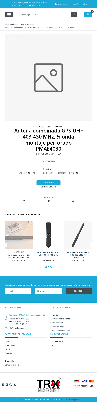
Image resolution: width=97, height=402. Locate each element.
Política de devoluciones (60, 330)
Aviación (8, 353)
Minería (8, 357)
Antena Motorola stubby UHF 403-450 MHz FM (48, 253)
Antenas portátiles (27, 24)
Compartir (48, 197)
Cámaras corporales (13, 365)
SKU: (43, 161)
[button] (80, 4)
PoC (52, 345)
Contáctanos (48, 183)
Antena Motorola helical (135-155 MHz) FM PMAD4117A (78, 254)
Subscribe (78, 291)
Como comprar (56, 322)
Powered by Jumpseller (70, 399)
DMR (7, 341)
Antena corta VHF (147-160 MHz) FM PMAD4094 (19, 256)
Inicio (7, 24)
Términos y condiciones (60, 319)
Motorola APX (10, 345)
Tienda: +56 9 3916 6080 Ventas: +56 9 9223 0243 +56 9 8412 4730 (19, 321)
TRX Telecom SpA (57, 341)
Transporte (9, 361)
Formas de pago (57, 326)
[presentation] (5, 245)
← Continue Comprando (48, 187)
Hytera (7, 349)
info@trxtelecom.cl (16, 328)
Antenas (14, 24)
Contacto (54, 315)
